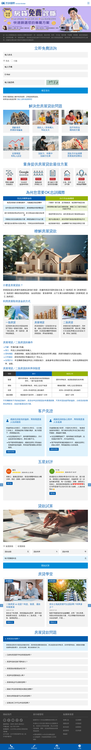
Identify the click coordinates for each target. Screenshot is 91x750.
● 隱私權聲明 (37, 734)
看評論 (9, 483)
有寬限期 (21, 546)
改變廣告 (78, 727)
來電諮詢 (11, 747)
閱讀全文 (10, 622)
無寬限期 (9, 546)
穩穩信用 (66, 723)
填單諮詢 (34, 747)
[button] (89, 484)
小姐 (15, 61)
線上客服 (57, 747)
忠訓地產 (78, 730)
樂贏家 (65, 734)
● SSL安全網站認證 (49, 734)
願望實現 (66, 730)
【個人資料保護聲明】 (24, 99)
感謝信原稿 (10, 451)
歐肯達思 (66, 727)
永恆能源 (78, 723)
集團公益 (66, 720)
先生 (7, 61)
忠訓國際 (78, 720)
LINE (79, 747)
